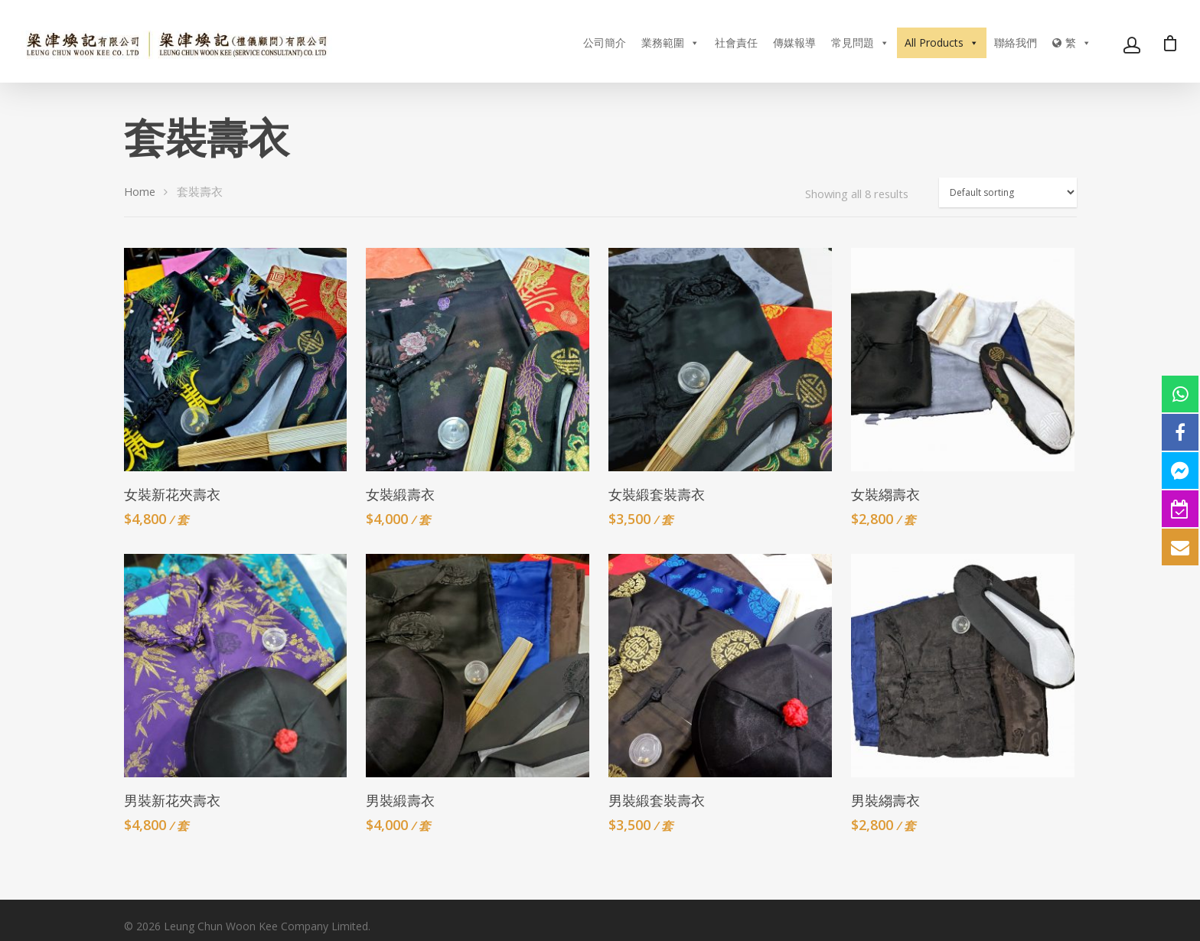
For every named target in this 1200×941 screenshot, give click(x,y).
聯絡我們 (1015, 42)
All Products (942, 42)
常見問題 (860, 42)
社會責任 (736, 42)
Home (139, 191)
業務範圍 (670, 42)
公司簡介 (604, 42)
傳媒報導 (794, 42)
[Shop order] (1008, 192)
